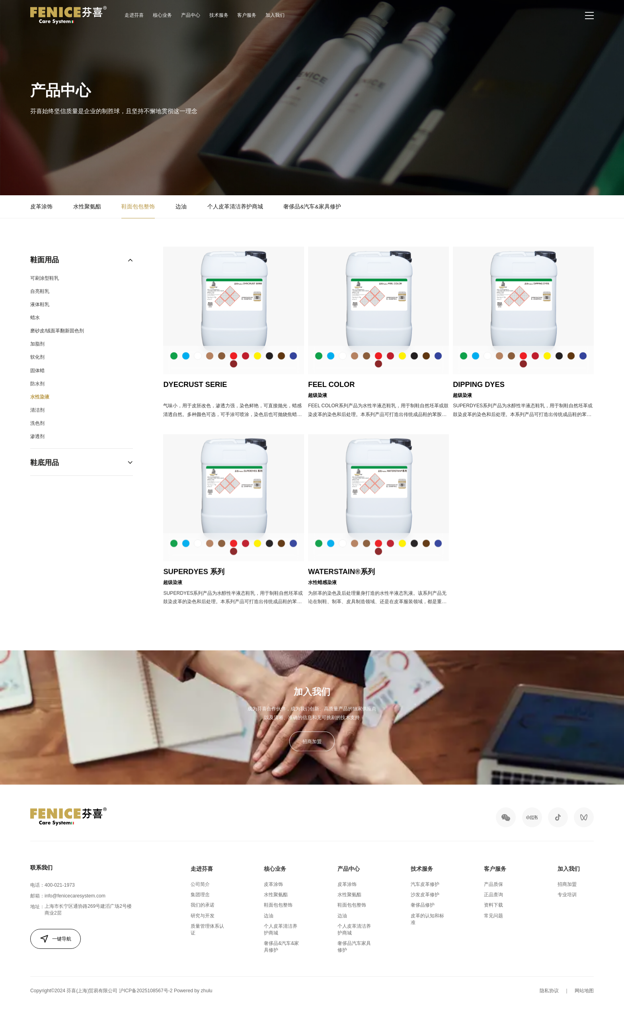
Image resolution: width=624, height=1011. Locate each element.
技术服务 (218, 15)
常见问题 (493, 916)
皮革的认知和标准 (427, 919)
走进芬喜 (134, 15)
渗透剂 (37, 448)
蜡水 (35, 329)
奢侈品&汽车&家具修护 (312, 208)
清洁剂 (37, 422)
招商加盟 (312, 751)
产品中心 (190, 15)
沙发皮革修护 (425, 894)
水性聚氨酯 (87, 208)
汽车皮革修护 (425, 884)
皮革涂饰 (41, 208)
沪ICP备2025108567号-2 (146, 990)
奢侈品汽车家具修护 (354, 946)
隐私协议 (549, 990)
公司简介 (200, 884)
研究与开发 (202, 916)
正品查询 (493, 894)
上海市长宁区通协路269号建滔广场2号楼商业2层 (88, 909)
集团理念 (200, 894)
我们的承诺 (202, 905)
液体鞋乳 (39, 316)
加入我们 (275, 15)
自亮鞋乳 (39, 303)
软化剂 (37, 369)
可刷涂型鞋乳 (44, 290)
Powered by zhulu (193, 990)
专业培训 (567, 894)
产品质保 (493, 884)
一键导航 (55, 939)
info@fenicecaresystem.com (75, 896)
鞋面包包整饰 (138, 208)
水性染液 (39, 409)
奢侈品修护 (423, 905)
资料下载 (493, 905)
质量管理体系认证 (207, 929)
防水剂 (37, 396)
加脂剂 (37, 356)
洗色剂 (37, 435)
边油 (181, 208)
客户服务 (246, 15)
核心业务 (162, 15)
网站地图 (584, 990)
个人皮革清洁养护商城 (235, 208)
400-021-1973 (60, 885)
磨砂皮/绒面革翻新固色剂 (57, 343)
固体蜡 (37, 382)
